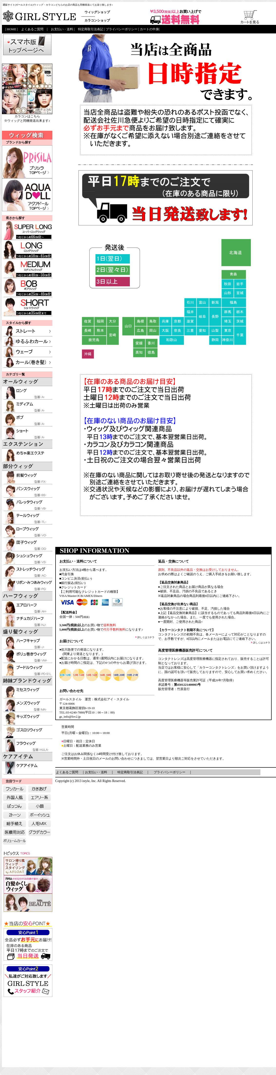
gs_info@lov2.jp (70, 716)
